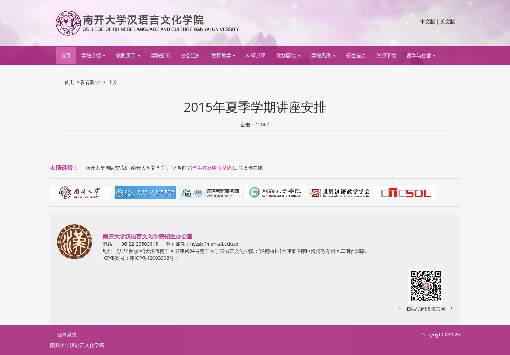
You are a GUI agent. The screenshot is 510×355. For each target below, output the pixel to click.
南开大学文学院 (148, 167)
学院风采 (323, 55)
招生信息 (356, 55)
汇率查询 (176, 167)
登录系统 (67, 334)
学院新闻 (161, 55)
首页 (66, 55)
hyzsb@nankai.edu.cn (214, 244)
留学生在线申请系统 (210, 167)
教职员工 (128, 55)
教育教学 (223, 55)
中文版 (427, 21)
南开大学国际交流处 (108, 167)
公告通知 (191, 55)
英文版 (447, 21)
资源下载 (386, 55)
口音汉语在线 (248, 167)
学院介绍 (93, 55)
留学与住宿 (421, 55)
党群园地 (288, 55)
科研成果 (256, 55)
